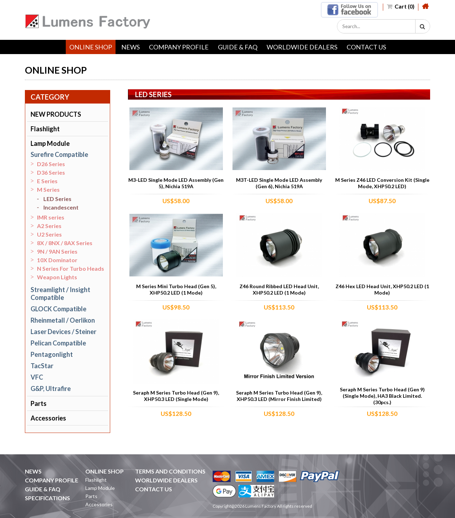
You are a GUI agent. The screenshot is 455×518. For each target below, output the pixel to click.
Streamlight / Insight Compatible (60, 293)
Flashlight (45, 129)
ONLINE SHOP (90, 47)
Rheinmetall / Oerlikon (63, 320)
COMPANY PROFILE (179, 47)
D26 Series (51, 163)
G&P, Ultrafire (51, 388)
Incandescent (61, 207)
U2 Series (49, 234)
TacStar (42, 366)
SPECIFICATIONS (47, 498)
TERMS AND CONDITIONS (170, 471)
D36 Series (51, 172)
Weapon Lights (57, 277)
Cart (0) (400, 6)
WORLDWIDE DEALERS (302, 47)
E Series (47, 181)
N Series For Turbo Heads (70, 268)
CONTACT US (366, 47)
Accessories (48, 418)
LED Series (57, 198)
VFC (37, 377)
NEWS (130, 47)
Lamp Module (50, 143)
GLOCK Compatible (58, 309)
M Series (48, 189)
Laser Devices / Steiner (63, 331)
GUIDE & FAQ (237, 47)
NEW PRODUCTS (56, 114)
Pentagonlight (52, 354)
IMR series (50, 217)
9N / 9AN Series (57, 251)
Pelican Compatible (58, 343)
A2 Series (49, 225)
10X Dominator (57, 260)
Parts (39, 403)
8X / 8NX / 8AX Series (64, 242)
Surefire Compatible (59, 154)
